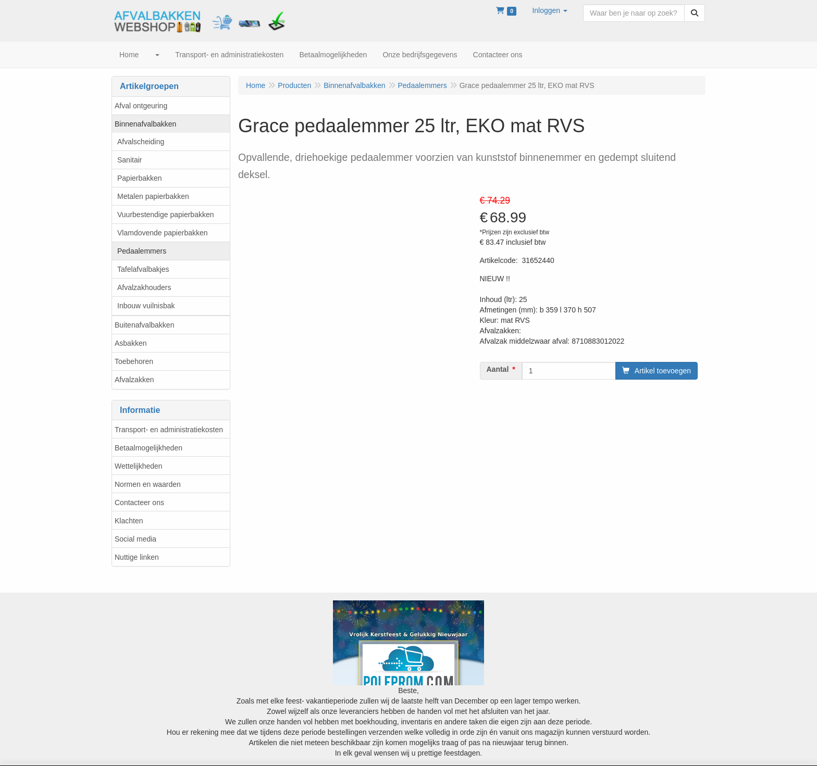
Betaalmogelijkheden (148, 448)
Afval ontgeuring (141, 106)
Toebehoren (134, 361)
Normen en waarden (148, 484)
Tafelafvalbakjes (143, 269)
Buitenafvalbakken (144, 325)
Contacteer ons (139, 502)
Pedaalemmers (141, 251)
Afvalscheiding (140, 141)
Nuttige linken (137, 557)
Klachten (129, 521)
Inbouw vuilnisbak (146, 306)
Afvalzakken (134, 379)
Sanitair (129, 160)
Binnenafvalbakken (145, 124)
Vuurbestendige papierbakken (165, 214)
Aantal (498, 369)
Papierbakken (139, 178)
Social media (135, 539)
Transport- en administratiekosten (169, 429)
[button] (549, 10)
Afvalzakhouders (144, 287)
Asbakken (130, 343)
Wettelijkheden (139, 466)
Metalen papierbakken (153, 196)
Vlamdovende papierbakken (162, 233)
